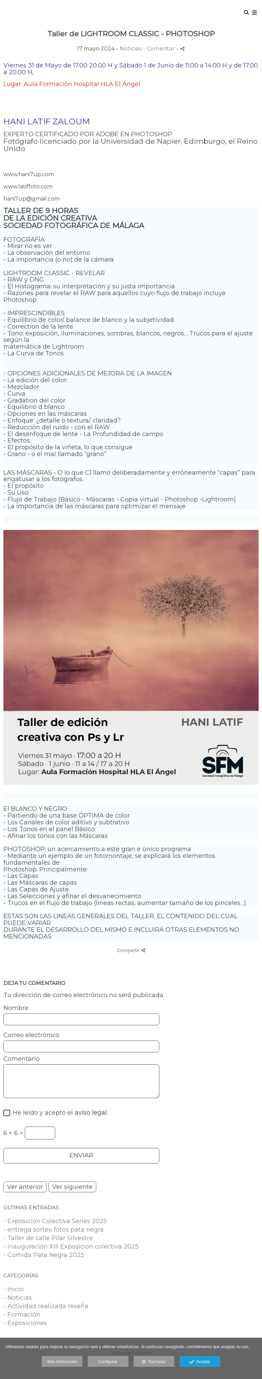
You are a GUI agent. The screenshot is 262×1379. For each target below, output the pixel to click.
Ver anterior (25, 1187)
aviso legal (91, 1112)
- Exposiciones (25, 1323)
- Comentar (159, 48)
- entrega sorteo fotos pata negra (53, 1229)
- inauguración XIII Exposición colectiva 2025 (71, 1246)
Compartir (131, 950)
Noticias (131, 48)
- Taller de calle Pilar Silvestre (48, 1238)
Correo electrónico (31, 1035)
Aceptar (199, 1362)
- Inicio (13, 1289)
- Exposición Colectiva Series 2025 (55, 1221)
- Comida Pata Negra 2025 (43, 1255)
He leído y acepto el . (58, 1113)
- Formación (21, 1314)
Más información (62, 1361)
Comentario (21, 1059)
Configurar (108, 1361)
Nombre (15, 1008)
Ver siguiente (72, 1187)
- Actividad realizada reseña (45, 1306)
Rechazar (154, 1362)
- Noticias (17, 1297)
